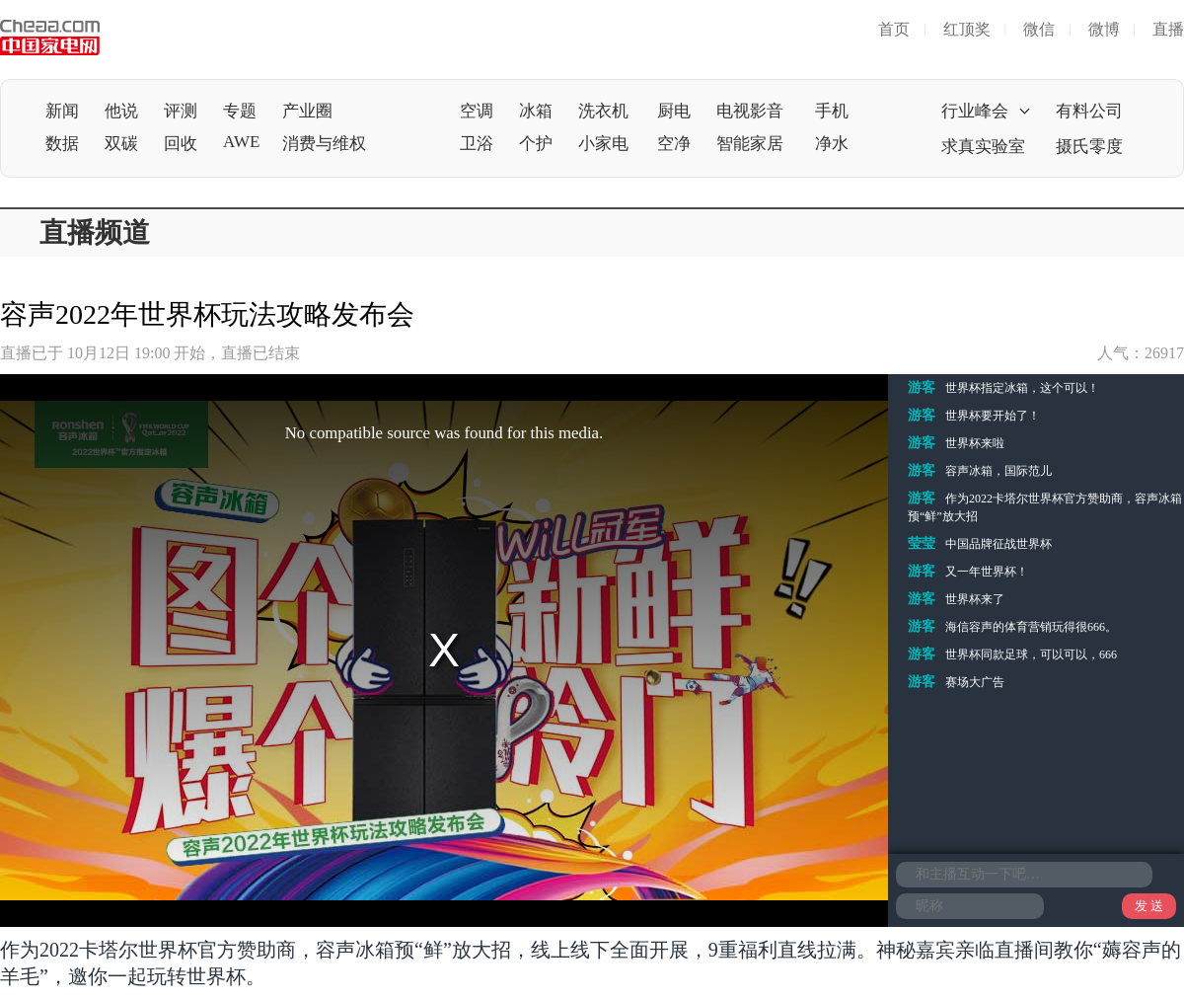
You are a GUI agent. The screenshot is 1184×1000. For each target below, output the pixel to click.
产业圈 (307, 111)
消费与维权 (324, 143)
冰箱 (536, 111)
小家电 (603, 143)
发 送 (1149, 905)
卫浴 (476, 143)
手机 (832, 111)
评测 (180, 111)
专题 (240, 111)
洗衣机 (603, 111)
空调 (476, 111)
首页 (894, 29)
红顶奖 (967, 29)
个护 (536, 143)
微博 (1104, 29)
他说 (121, 111)
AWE (241, 141)
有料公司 (1089, 111)
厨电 (674, 111)
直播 (1168, 29)
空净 (674, 143)
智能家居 (749, 143)
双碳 (121, 143)
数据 (62, 143)
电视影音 (749, 111)
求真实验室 (983, 146)
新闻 (62, 111)
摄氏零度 (1089, 146)
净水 (832, 143)
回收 (180, 143)
